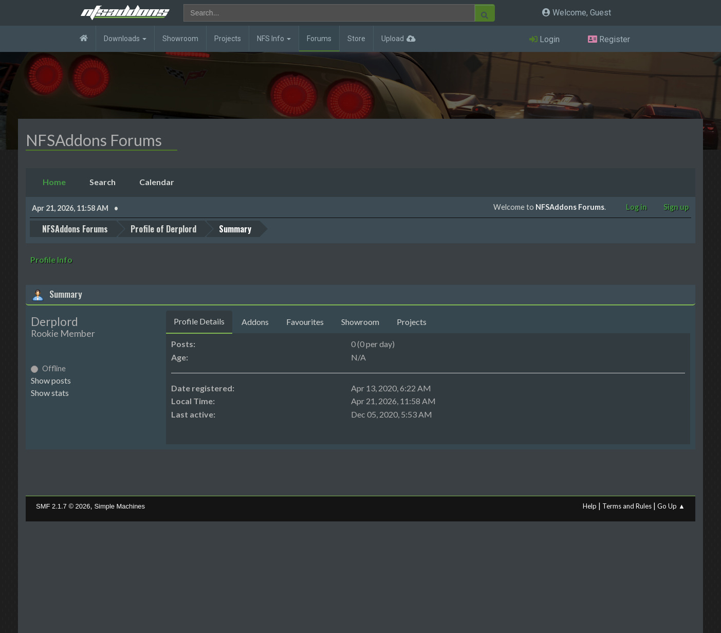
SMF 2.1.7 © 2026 (63, 506)
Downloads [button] (125, 38)
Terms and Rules (627, 506)
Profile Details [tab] (199, 321)
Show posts (51, 380)
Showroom (180, 38)
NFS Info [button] (274, 38)
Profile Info (51, 259)
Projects (227, 38)
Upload (392, 38)
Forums (319, 38)
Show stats (50, 392)
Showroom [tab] (360, 322)
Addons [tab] (255, 322)
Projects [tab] (412, 322)
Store (356, 38)
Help (590, 506)
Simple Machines (119, 506)
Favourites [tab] (305, 322)
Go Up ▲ (671, 506)
